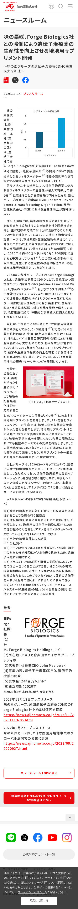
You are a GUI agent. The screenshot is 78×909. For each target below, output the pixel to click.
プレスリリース (33, 94)
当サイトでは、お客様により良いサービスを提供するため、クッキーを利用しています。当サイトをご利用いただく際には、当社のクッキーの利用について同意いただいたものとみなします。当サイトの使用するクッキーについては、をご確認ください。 (38, 883)
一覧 (39, 858)
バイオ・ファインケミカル (40, 99)
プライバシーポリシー (31, 892)
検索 (61, 6)
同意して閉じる (39, 900)
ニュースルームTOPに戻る (39, 777)
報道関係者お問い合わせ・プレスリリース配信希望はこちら (39, 802)
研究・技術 (65, 99)
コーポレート (14, 99)
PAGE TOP (70, 822)
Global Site (51, 6)
